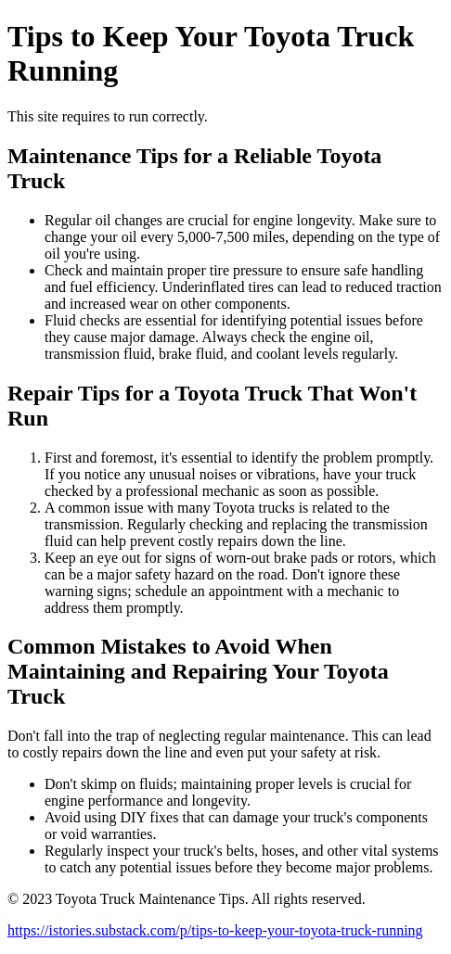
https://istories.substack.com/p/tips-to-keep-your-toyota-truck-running (215, 930)
